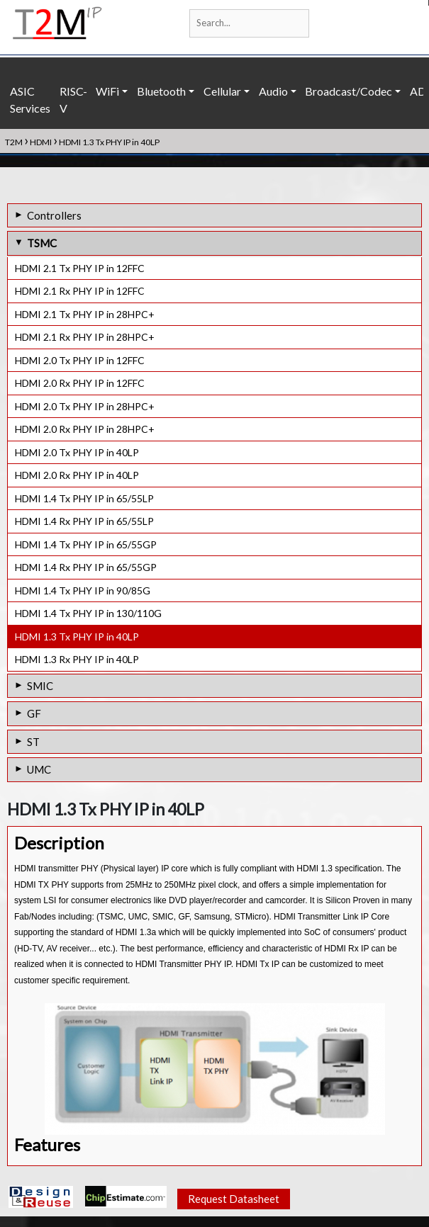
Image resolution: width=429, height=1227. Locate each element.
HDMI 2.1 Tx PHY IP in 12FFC (80, 268)
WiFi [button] (107, 91)
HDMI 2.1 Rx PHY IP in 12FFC (80, 291)
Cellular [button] (222, 91)
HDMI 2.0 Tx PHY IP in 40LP (77, 452)
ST (33, 741)
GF (34, 713)
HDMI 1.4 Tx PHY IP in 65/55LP (84, 498)
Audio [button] (273, 91)
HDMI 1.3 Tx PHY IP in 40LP (77, 637)
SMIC (40, 685)
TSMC (42, 243)
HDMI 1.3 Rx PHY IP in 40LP (77, 659)
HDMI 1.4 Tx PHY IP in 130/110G (88, 613)
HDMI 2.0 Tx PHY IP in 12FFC (80, 360)
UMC (39, 769)
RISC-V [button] (73, 99)
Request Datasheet (233, 1198)
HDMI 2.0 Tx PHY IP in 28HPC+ (85, 406)
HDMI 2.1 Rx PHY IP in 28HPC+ (85, 337)
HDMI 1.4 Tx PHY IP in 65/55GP (86, 544)
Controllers (54, 215)
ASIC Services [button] (30, 99)
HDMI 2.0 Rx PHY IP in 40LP (77, 475)
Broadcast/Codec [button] (348, 91)
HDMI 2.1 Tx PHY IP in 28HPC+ (85, 314)
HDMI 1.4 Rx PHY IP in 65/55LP (84, 521)
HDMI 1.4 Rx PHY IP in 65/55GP (86, 567)
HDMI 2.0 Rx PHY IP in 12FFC (80, 383)
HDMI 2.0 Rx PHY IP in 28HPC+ (85, 429)
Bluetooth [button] (161, 91)
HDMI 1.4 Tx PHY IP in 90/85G (82, 590)
